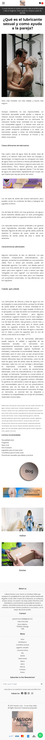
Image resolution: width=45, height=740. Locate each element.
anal (25, 270)
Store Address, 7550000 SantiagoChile (22, 626)
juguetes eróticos (8, 203)
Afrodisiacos (22, 642)
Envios (22, 672)
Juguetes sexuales (22, 648)
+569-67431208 (22, 622)
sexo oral (5, 268)
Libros (22, 664)
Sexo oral (5, 445)
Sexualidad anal (8, 440)
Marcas (22, 667)
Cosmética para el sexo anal (12, 453)
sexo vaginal (16, 270)
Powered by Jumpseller (29, 708)
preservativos (7, 166)
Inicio (22, 639)
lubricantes (24, 145)
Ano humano (7, 447)
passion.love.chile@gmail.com (22, 619)
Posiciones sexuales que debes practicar (17, 455)
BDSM (22, 656)
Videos (22, 661)
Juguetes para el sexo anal (12, 450)
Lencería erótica (22, 650)
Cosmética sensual (22, 645)
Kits (22, 653)
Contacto (22, 669)
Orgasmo (5, 442)
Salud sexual (22, 658)
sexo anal (36, 124)
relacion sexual (8, 117)
